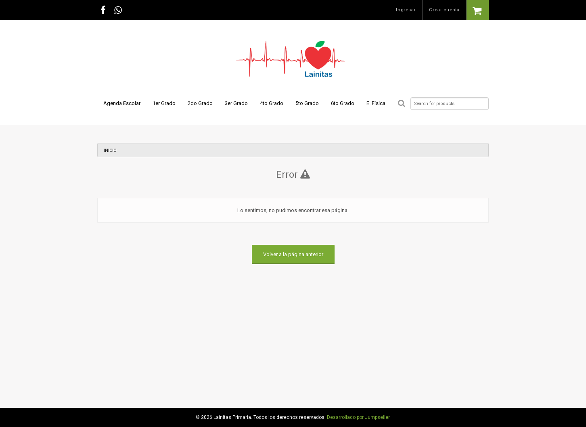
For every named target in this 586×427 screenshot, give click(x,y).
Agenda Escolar (121, 103)
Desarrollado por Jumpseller (358, 417)
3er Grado (236, 103)
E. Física (375, 103)
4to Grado (271, 103)
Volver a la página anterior (293, 254)
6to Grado (342, 103)
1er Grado (164, 103)
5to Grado (307, 103)
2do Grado (200, 103)
